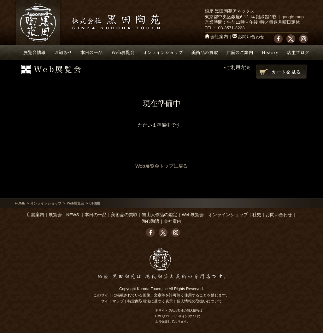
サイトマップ (112, 301)
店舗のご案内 (239, 52)
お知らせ (63, 52)
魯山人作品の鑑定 (159, 214)
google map (292, 16)
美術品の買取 (204, 52)
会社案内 (219, 36)
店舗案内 (35, 214)
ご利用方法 (238, 67)
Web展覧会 (122, 52)
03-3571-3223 (231, 28)
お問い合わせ (251, 36)
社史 (256, 214)
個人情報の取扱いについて (199, 301)
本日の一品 (91, 52)
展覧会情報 (34, 52)
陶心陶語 (150, 221)
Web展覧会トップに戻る (161, 166)
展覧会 (55, 214)
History (270, 52)
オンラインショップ (163, 52)
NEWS (72, 214)
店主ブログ (298, 52)
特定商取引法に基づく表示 (150, 301)
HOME (20, 203)
